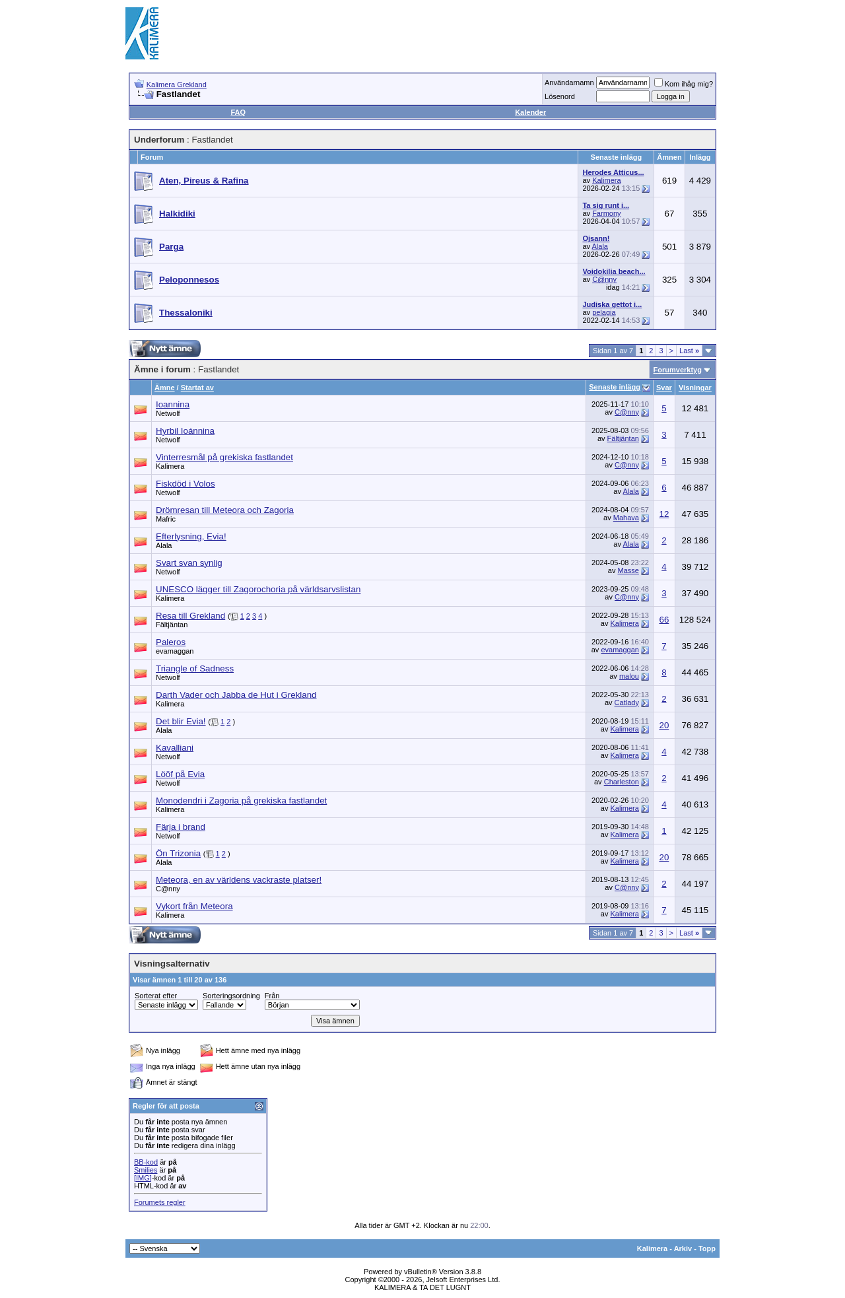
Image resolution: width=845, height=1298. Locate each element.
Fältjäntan (623, 438)
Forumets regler (160, 1202)
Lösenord (560, 96)
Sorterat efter (156, 996)
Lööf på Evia (180, 774)
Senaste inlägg (614, 387)
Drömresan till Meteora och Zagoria (225, 510)
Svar (664, 388)
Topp (707, 1248)
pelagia (603, 312)
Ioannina (172, 404)
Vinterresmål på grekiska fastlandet (224, 457)
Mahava (626, 518)
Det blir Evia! (181, 721)
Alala (600, 246)
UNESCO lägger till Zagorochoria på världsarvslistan (258, 589)
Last (689, 351)
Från (272, 996)
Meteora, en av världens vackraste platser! (238, 880)
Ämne (164, 388)
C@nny (604, 279)
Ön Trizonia (178, 853)
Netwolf (168, 413)
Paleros (171, 642)
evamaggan (175, 651)
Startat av (197, 388)
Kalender (530, 112)
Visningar (695, 388)
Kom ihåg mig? (683, 84)
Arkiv (683, 1248)
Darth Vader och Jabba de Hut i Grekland (236, 695)
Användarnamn (569, 82)
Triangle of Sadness (195, 668)
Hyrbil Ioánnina (185, 431)
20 (664, 725)
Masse (627, 570)
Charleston (621, 782)
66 (664, 620)
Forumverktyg (678, 370)
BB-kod (146, 1162)
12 (664, 514)
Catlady (627, 702)
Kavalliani (174, 748)
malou (629, 676)
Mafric (166, 519)
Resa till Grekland (190, 616)
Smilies (145, 1170)
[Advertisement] (479, 33)
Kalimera (606, 180)
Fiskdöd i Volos (185, 484)
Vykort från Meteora (194, 906)
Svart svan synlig (189, 563)
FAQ (238, 112)
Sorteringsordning (231, 996)
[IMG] (143, 1178)
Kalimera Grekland (177, 84)
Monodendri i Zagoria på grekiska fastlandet (241, 800)
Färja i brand (180, 827)
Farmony (606, 213)
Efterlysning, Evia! (191, 536)
